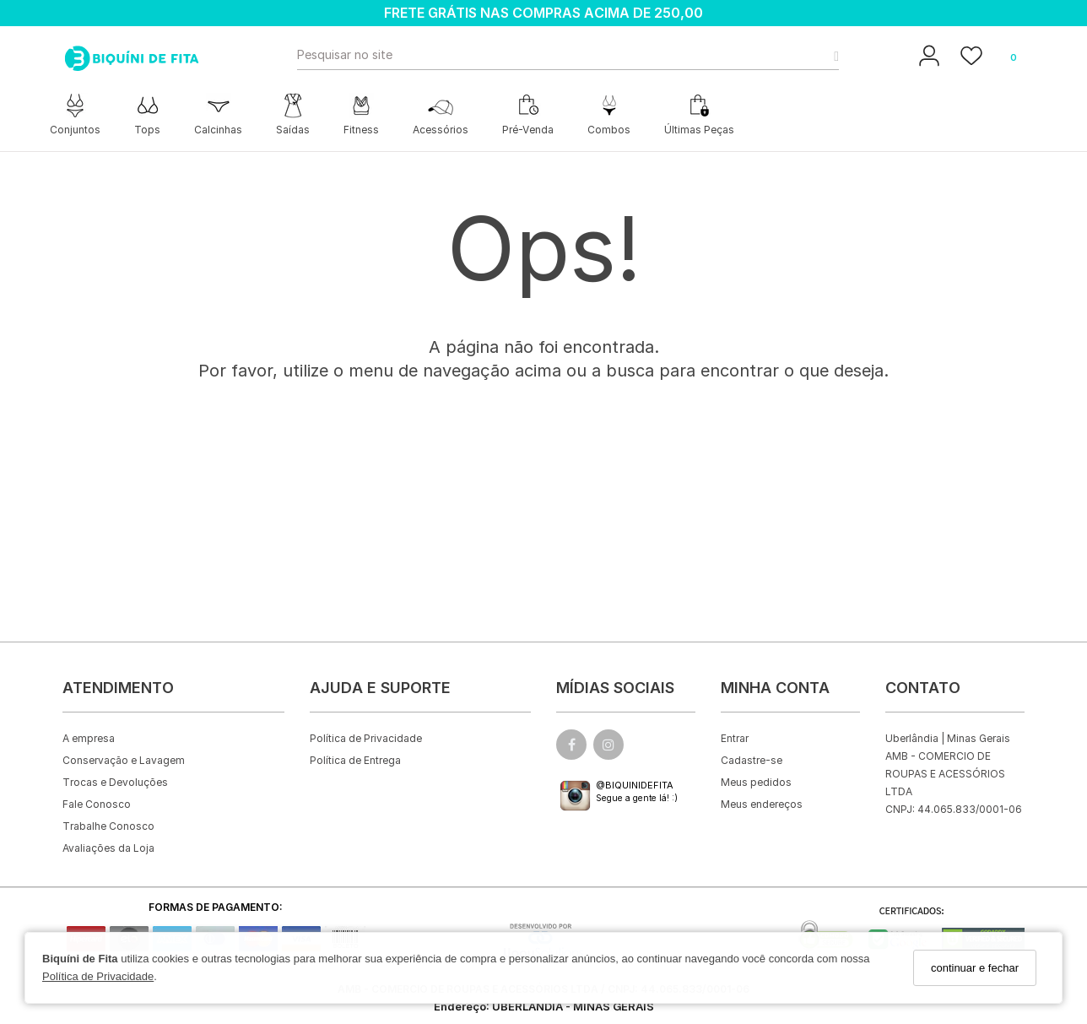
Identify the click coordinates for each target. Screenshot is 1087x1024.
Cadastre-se (751, 760)
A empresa (88, 738)
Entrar (735, 738)
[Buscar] (831, 55)
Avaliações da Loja (108, 848)
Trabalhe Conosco (108, 826)
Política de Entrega (355, 760)
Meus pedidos (756, 782)
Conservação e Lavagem (123, 760)
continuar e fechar (975, 968)
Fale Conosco (96, 804)
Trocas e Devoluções (115, 782)
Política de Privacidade (98, 976)
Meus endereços (762, 804)
